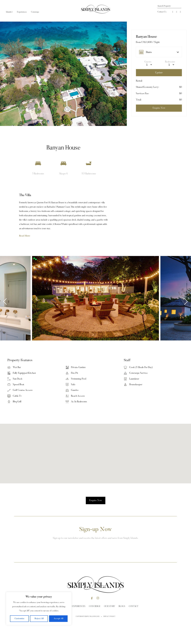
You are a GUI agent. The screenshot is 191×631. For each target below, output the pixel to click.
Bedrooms (170, 62)
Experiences (22, 12)
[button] (122, 77)
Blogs (122, 606)
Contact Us (161, 12)
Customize (19, 619)
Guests (147, 62)
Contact (133, 606)
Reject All (39, 619)
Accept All (58, 619)
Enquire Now (95, 500)
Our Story (109, 606)
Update (159, 72)
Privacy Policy (109, 616)
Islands (9, 12)
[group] (63, 74)
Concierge (35, 12)
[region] (39, 608)
